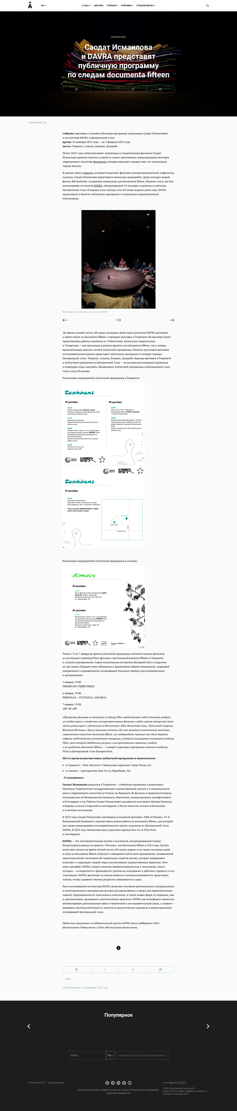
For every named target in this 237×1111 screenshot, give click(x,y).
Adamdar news (118, 37)
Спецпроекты (144, 5)
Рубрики (126, 5)
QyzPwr (68, 979)
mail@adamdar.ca (56, 1082)
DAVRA (98, 185)
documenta (99, 161)
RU (42, 5)
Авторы (98, 5)
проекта (88, 173)
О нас (85, 5)
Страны (111, 5)
